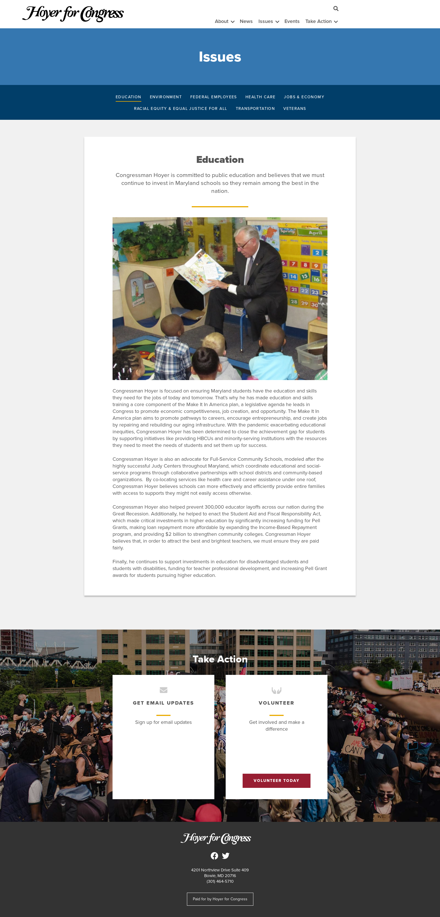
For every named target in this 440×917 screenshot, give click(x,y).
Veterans (294, 109)
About (221, 21)
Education (128, 97)
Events (292, 21)
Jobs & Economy (304, 97)
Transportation (255, 109)
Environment (166, 97)
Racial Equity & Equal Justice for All (180, 109)
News (246, 21)
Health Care (260, 97)
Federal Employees (213, 97)
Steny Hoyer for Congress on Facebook (214, 855)
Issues (265, 21)
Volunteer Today (276, 781)
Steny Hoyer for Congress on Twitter (225, 855)
